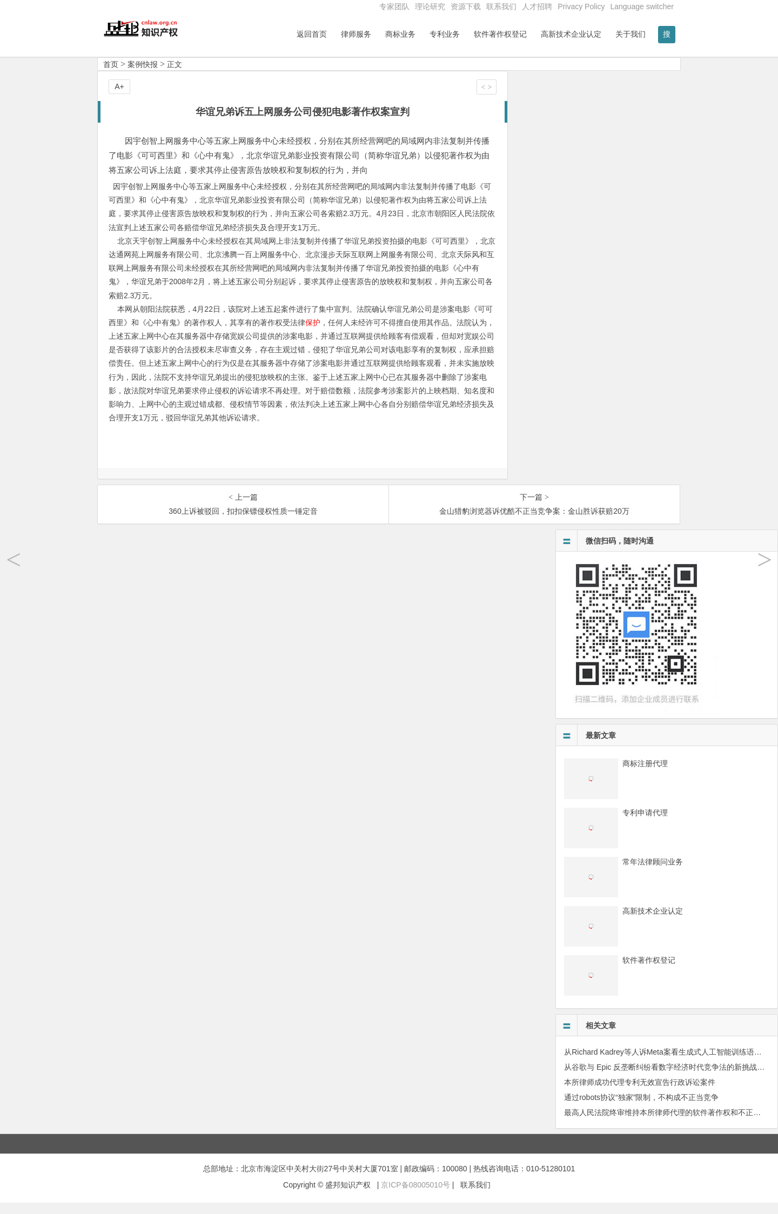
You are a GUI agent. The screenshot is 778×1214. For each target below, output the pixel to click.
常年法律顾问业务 (652, 872)
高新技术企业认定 (571, 34)
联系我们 (501, 6)
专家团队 (394, 6)
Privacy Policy (581, 6)
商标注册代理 (645, 774)
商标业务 (400, 34)
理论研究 (430, 6)
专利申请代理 (645, 823)
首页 (110, 75)
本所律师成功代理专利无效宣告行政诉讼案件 (639, 1093)
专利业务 (445, 34)
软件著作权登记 (500, 34)
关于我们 (630, 34)
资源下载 (466, 6)
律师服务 (356, 34)
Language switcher (642, 6)
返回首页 (312, 34)
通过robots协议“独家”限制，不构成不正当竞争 (641, 1108)
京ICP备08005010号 (415, 1195)
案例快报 (143, 75)
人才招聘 (537, 6)
